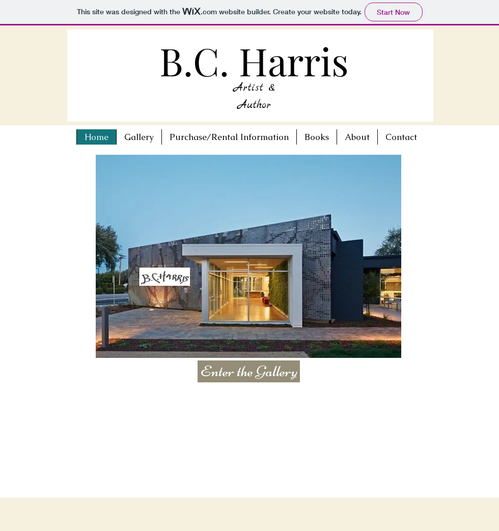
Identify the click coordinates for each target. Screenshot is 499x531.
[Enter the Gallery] (249, 371)
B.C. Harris (254, 60)
